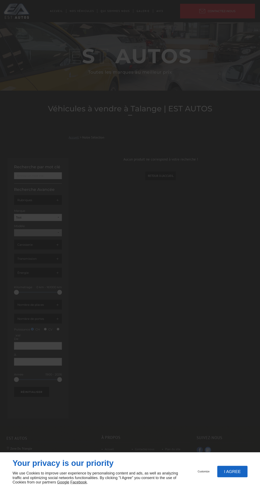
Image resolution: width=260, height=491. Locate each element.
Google (63, 482)
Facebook (78, 482)
